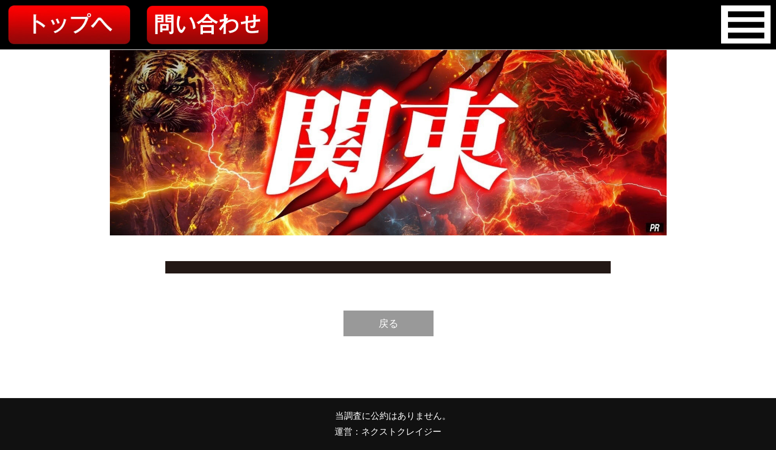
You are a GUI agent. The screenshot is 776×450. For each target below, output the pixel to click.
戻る (388, 323)
